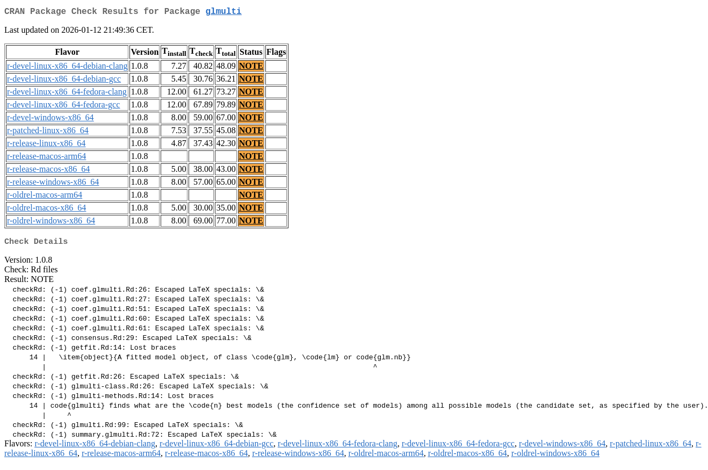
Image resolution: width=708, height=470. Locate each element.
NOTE (251, 68)
